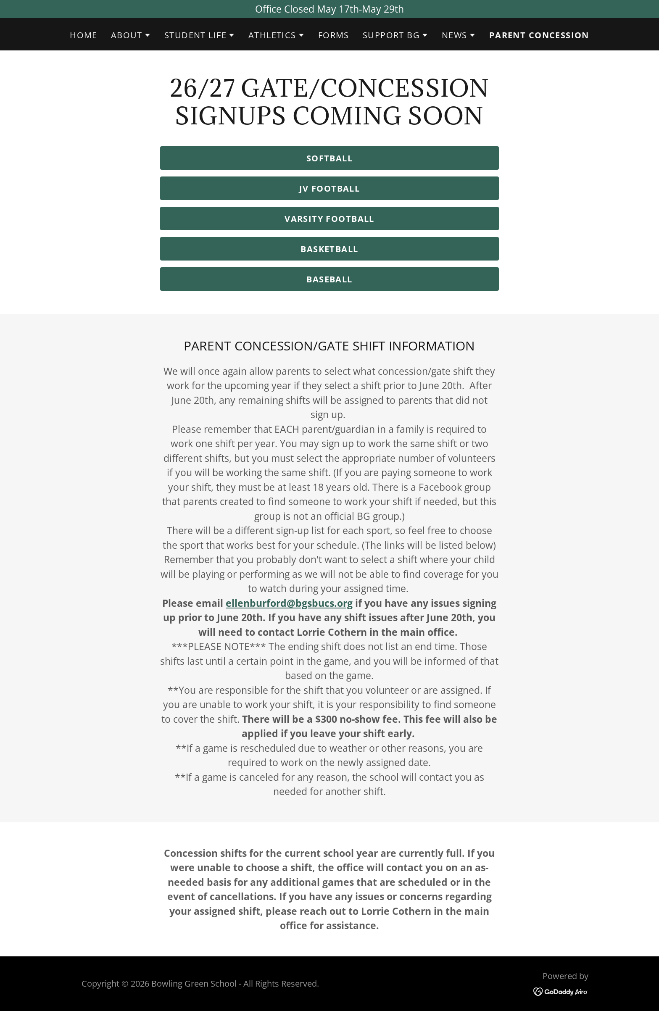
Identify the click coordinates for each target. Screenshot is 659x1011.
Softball (329, 158)
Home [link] (84, 35)
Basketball (329, 249)
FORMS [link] (333, 35)
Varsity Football (329, 218)
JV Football (329, 188)
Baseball (329, 279)
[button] (131, 35)
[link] (560, 991)
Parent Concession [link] (539, 35)
